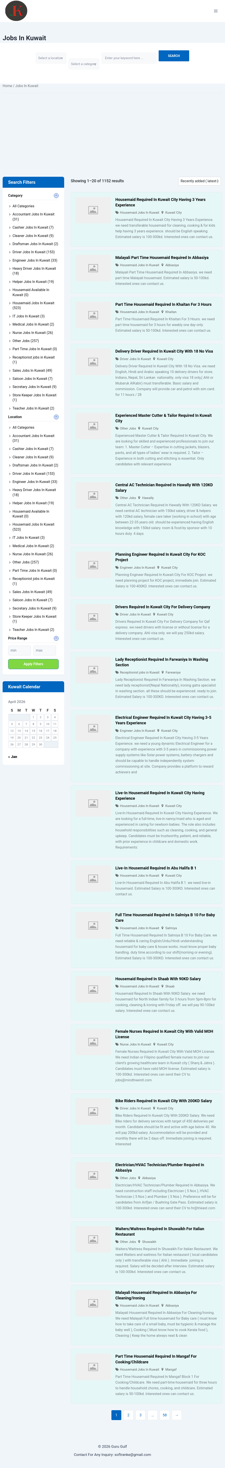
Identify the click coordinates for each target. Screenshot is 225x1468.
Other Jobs (128, 428)
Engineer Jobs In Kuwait (137, 568)
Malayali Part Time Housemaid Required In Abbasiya (162, 257)
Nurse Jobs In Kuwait (135, 1044)
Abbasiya (172, 265)
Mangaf (170, 1369)
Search (174, 56)
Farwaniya (173, 672)
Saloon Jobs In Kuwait (33, 379)
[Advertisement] (112, 128)
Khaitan (170, 312)
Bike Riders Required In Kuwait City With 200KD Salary (163, 1100)
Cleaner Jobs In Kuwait (33, 236)
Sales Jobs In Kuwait (32, 370)
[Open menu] (216, 10)
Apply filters (33, 664)
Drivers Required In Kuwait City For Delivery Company (162, 607)
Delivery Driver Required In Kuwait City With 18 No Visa (164, 351)
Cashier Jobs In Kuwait (33, 227)
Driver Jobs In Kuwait (135, 359)
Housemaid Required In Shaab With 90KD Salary (158, 978)
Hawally (148, 498)
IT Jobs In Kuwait (29, 316)
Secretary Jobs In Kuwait (34, 387)
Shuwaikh (149, 1242)
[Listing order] (199, 181)
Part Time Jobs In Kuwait (35, 349)
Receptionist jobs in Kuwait (140, 672)
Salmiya (171, 928)
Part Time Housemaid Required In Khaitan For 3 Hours (163, 304)
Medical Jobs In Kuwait (33, 324)
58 (165, 1415)
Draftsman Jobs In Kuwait (35, 244)
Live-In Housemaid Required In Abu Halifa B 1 (155, 868)
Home (7, 86)
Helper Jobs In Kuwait (33, 282)
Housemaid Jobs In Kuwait (139, 213)
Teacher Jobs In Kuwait (33, 408)
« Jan (12, 756)
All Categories (23, 206)
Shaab (169, 986)
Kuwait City (173, 213)
